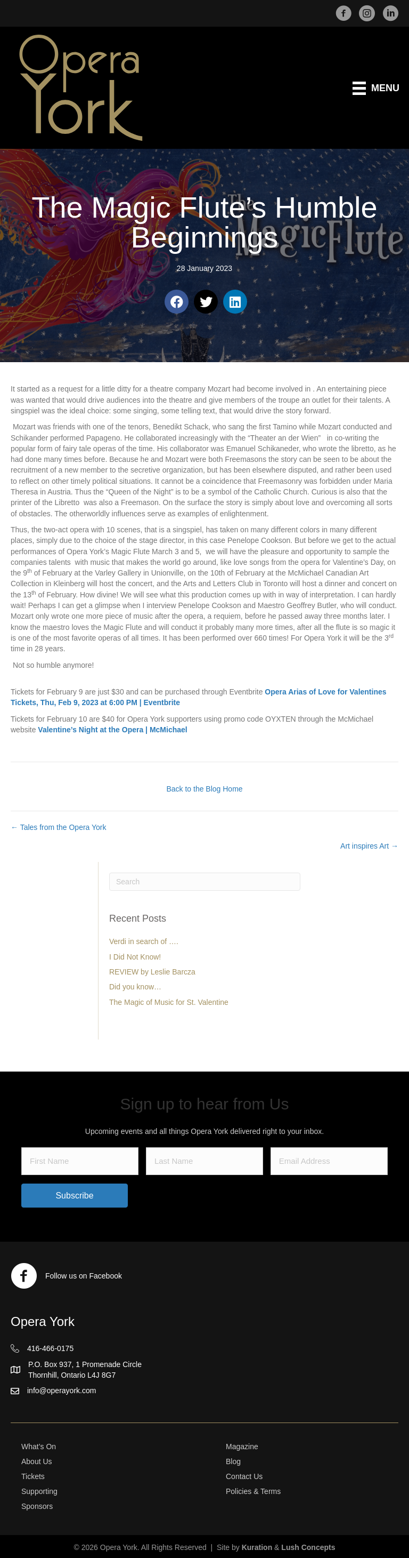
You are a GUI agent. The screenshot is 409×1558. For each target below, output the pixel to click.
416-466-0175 (50, 1348)
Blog (233, 1461)
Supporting (39, 1491)
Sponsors (37, 1506)
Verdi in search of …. (143, 941)
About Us (36, 1461)
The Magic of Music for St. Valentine (168, 1002)
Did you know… (135, 986)
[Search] (204, 882)
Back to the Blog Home (204, 789)
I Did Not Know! (135, 957)
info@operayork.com (61, 1390)
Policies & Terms (253, 1491)
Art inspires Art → (369, 846)
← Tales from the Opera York (59, 827)
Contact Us (244, 1476)
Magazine (242, 1446)
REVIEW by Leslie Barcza (152, 972)
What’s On (38, 1446)
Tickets (33, 1476)
